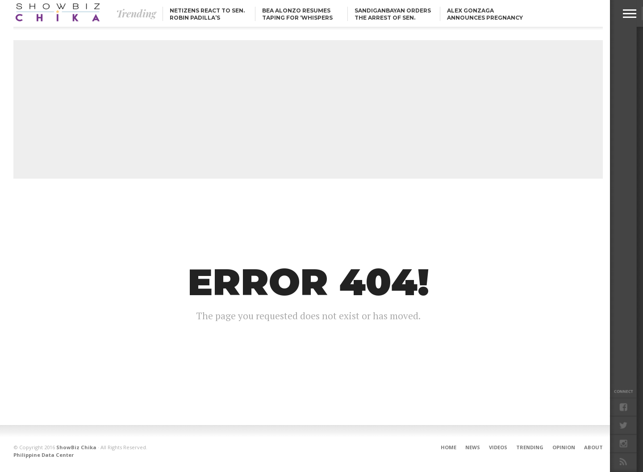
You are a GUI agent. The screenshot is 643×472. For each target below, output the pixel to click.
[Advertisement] (308, 109)
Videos (498, 447)
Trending (529, 447)
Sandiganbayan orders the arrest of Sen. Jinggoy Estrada (393, 17)
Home (448, 447)
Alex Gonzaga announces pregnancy (485, 14)
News (472, 447)
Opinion (563, 447)
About (593, 447)
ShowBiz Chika (76, 447)
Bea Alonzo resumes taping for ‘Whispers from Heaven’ (297, 17)
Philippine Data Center (43, 454)
